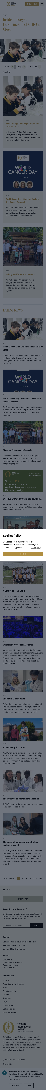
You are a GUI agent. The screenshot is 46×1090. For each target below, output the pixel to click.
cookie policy (36, 547)
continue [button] (23, 554)
